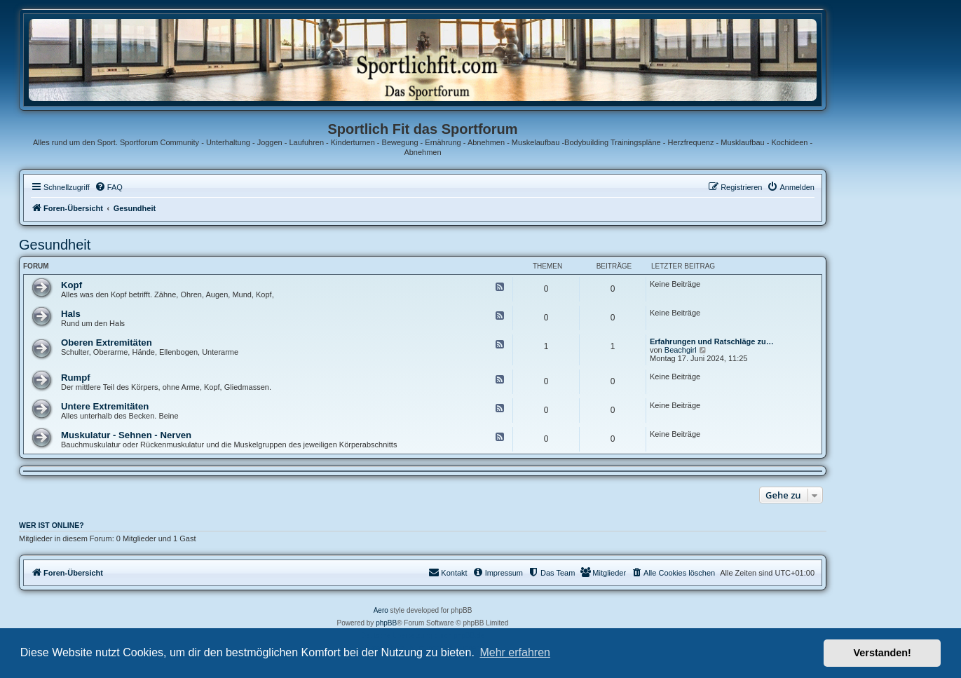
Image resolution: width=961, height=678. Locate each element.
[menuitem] (109, 187)
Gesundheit (54, 244)
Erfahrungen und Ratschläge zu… (712, 341)
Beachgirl (680, 350)
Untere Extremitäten (105, 406)
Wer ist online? (51, 525)
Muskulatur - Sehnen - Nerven (126, 435)
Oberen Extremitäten (106, 342)
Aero (381, 610)
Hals (71, 314)
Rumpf (75, 377)
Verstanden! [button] (882, 652)
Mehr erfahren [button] (514, 652)
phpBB (386, 623)
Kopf (71, 285)
